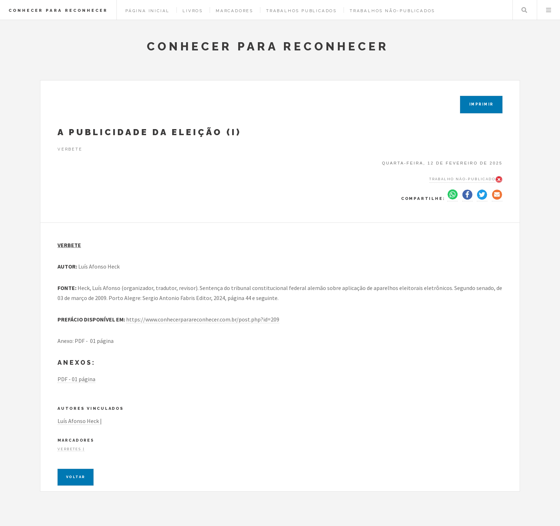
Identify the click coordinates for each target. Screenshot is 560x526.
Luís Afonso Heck (79, 420)
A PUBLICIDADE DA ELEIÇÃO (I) (149, 132)
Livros (192, 10)
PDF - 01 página (76, 379)
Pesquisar (524, 10)
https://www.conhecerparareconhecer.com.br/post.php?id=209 (202, 319)
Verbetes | (71, 449)
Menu (548, 10)
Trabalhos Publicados (301, 10)
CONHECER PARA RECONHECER (58, 10)
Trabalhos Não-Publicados (392, 10)
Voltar (75, 477)
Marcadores (234, 10)
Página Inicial (147, 10)
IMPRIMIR (481, 104)
